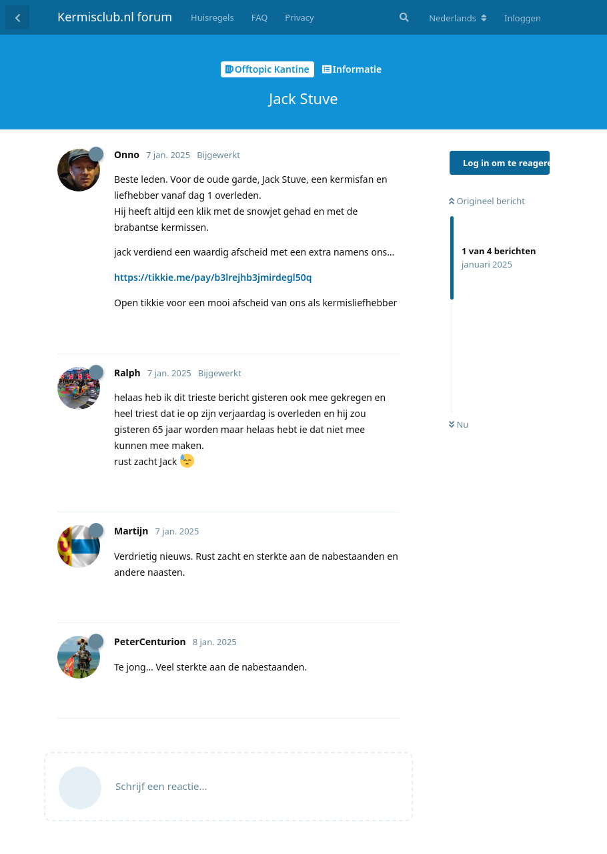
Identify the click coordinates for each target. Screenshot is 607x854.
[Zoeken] (403, 17)
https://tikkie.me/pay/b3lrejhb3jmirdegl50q (213, 277)
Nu (458, 424)
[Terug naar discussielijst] (17, 17)
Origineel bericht (487, 201)
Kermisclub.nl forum (114, 17)
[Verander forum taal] (458, 18)
